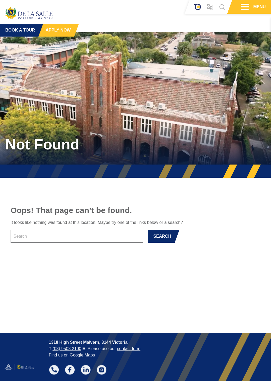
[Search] (222, 7)
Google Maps (82, 329)
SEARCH (162, 236)
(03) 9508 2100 (67, 323)
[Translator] (210, 7)
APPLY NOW (58, 29)
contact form (128, 323)
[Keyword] (77, 236)
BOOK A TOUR (20, 29)
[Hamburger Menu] (244, 7)
